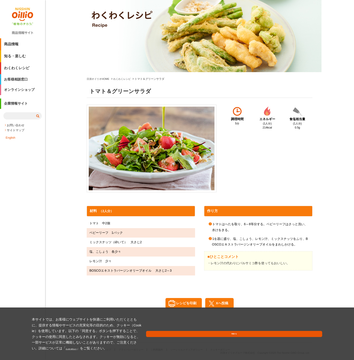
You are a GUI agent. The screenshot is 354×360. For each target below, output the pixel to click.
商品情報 (11, 46)
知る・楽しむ (15, 58)
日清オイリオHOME (99, 78)
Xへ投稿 (223, 303)
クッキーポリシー (89, 348)
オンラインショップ (20, 93)
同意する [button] (311, 343)
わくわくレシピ (16, 69)
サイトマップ (15, 134)
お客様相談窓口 (16, 81)
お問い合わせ (15, 129)
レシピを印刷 (184, 303)
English (10, 142)
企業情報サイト (16, 109)
